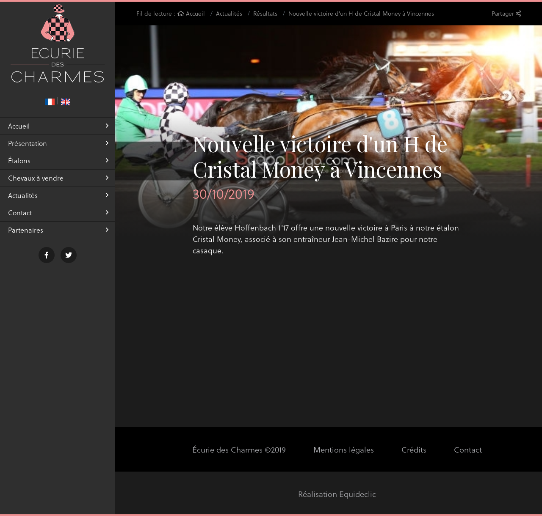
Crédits (413, 449)
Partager (506, 13)
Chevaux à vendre (58, 184)
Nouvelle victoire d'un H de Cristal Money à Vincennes (361, 13)
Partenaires (58, 236)
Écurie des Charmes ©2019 (239, 449)
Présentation (58, 149)
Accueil (58, 132)
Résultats (265, 13)
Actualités (58, 201)
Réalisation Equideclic (337, 494)
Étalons (58, 166)
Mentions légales (343, 449)
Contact (58, 218)
